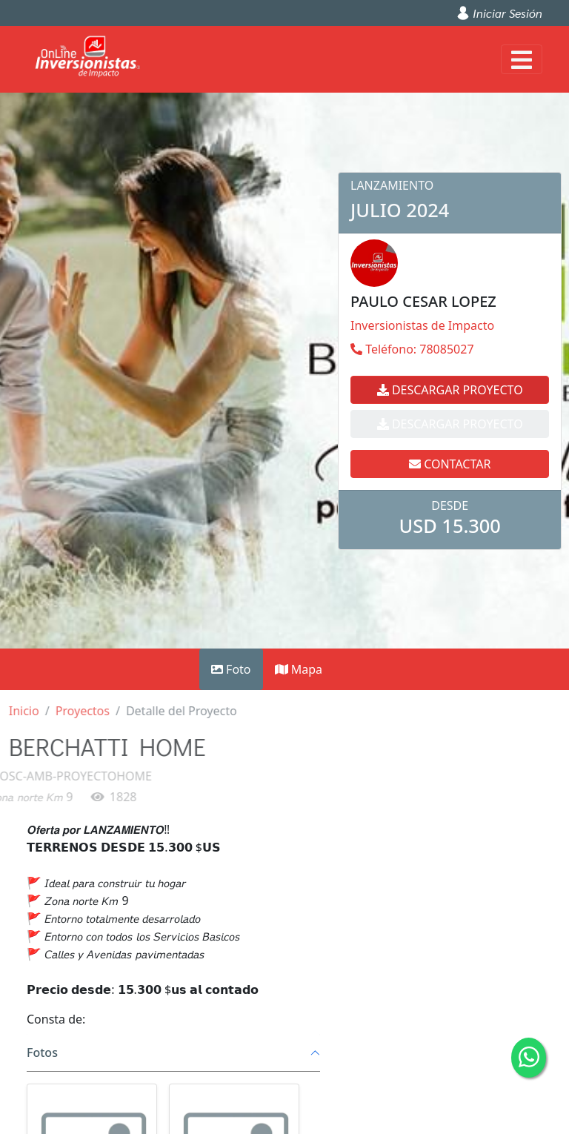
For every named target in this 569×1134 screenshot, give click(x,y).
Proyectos (76, 711)
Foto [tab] (231, 669)
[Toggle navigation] (521, 59)
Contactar (449, 430)
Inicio (17, 711)
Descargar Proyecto (450, 390)
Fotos (42, 1052)
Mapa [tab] (298, 669)
